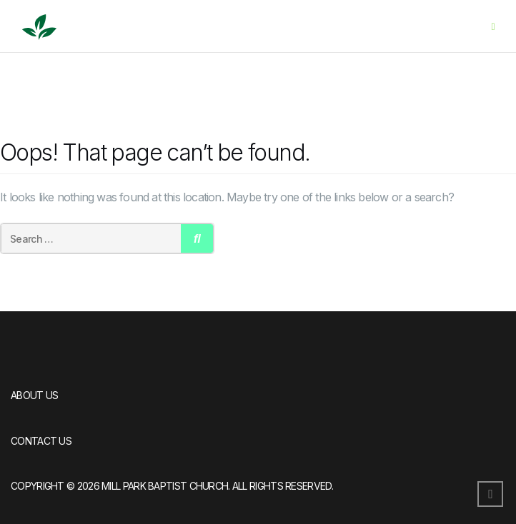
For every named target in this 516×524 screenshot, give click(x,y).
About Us (34, 395)
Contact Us (41, 441)
